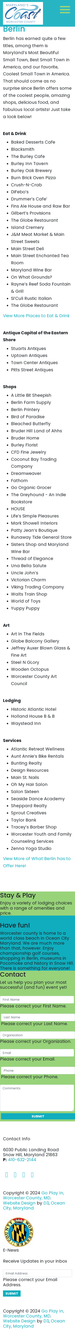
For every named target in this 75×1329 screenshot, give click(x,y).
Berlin (14, 28)
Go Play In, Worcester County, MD (33, 1195)
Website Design (19, 1203)
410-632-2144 (22, 1160)
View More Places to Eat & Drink (36, 316)
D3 (46, 1203)
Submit (38, 1116)
